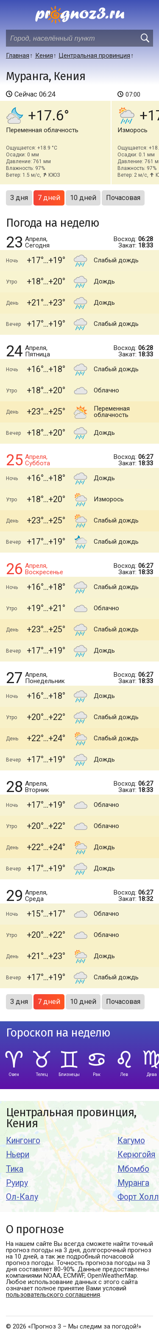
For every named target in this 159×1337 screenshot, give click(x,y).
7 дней (49, 198)
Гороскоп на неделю (58, 1033)
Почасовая (123, 198)
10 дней (83, 198)
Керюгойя (136, 1154)
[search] (144, 38)
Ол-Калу (22, 1197)
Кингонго (23, 1140)
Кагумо (131, 1140)
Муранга (133, 1183)
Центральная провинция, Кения (71, 1118)
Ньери (17, 1154)
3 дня (19, 198)
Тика (14, 1169)
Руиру (17, 1183)
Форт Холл (138, 1197)
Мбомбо (133, 1169)
